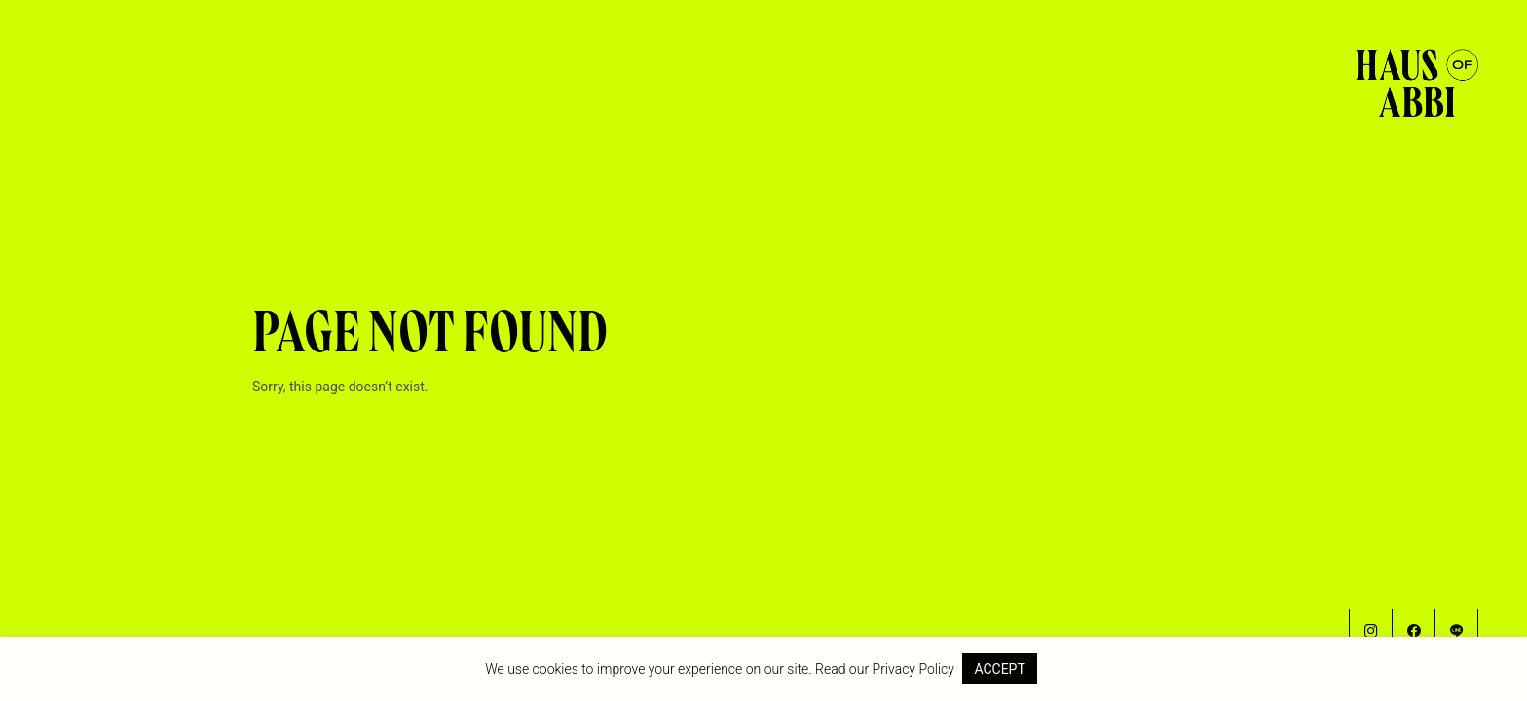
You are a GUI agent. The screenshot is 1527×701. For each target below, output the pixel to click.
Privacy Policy (913, 669)
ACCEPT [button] (999, 669)
